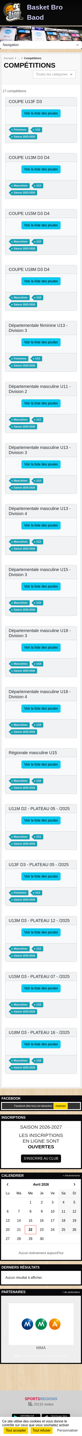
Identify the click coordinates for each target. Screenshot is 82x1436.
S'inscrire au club (41, 1158)
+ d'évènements (71, 1175)
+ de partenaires (71, 1292)
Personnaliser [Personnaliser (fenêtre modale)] (67, 1430)
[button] (6, 1329)
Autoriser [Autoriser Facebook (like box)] (61, 1106)
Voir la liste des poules (41, 113)
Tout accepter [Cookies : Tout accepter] (16, 1430)
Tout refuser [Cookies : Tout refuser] (41, 1430)
